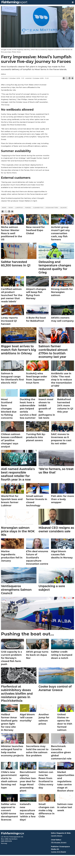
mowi (11, 207)
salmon (63, 207)
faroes (28, 207)
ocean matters (52, 207)
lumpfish (19, 207)
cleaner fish (38, 207)
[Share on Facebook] (63, 78)
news (4, 207)
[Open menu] (72, 2)
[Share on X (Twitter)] (66, 78)
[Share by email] (72, 78)
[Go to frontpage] (14, 2)
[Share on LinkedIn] (69, 78)
